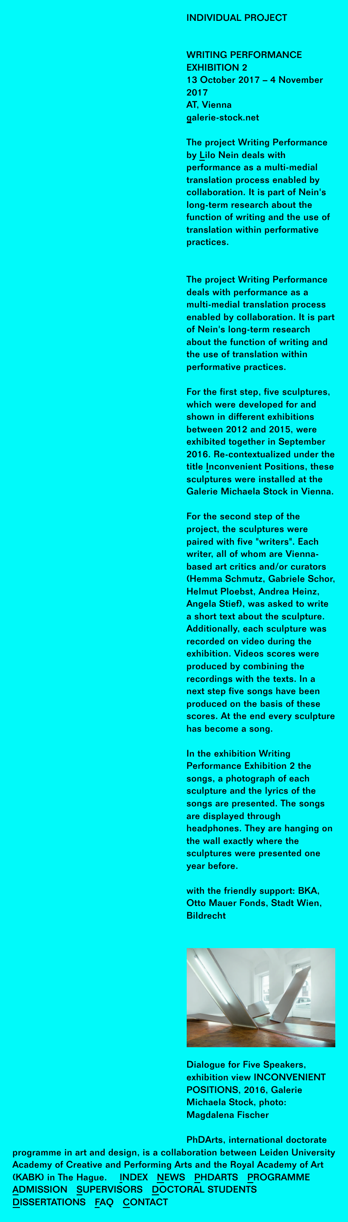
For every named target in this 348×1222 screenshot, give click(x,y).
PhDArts (216, 1178)
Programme (278, 1178)
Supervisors (110, 1190)
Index (134, 1178)
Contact (145, 1203)
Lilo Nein (219, 156)
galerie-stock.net (223, 118)
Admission (40, 1190)
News (171, 1178)
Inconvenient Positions (255, 467)
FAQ (104, 1203)
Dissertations (49, 1203)
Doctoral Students (204, 1190)
